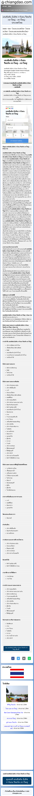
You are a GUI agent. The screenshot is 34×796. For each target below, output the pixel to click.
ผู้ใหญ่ (15, 131)
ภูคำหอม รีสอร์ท (11, 722)
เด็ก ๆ (22, 131)
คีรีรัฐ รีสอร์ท (11, 704)
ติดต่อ (9, 6)
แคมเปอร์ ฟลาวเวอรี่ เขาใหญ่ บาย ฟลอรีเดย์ (17, 727)
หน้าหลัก (4, 6)
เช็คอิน (7, 116)
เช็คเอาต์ (8, 124)
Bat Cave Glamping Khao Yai (13, 712)
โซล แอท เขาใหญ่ (11, 708)
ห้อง (7, 131)
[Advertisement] (17, 752)
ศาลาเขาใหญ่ (11, 718)
